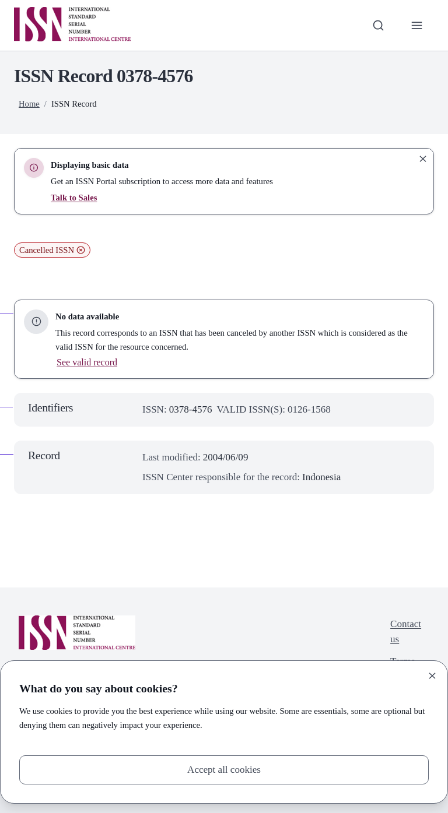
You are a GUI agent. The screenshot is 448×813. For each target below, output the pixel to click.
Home (29, 103)
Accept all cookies (224, 769)
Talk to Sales (74, 197)
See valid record (87, 362)
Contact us (405, 631)
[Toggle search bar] (379, 25)
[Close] (432, 676)
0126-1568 (309, 409)
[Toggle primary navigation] (417, 25)
